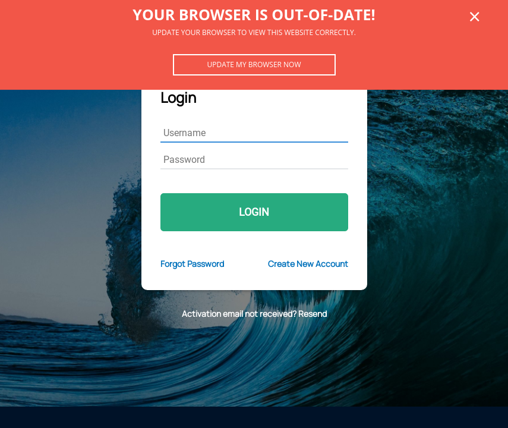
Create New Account (308, 263)
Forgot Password (192, 263)
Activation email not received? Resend (254, 313)
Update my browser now (254, 64)
